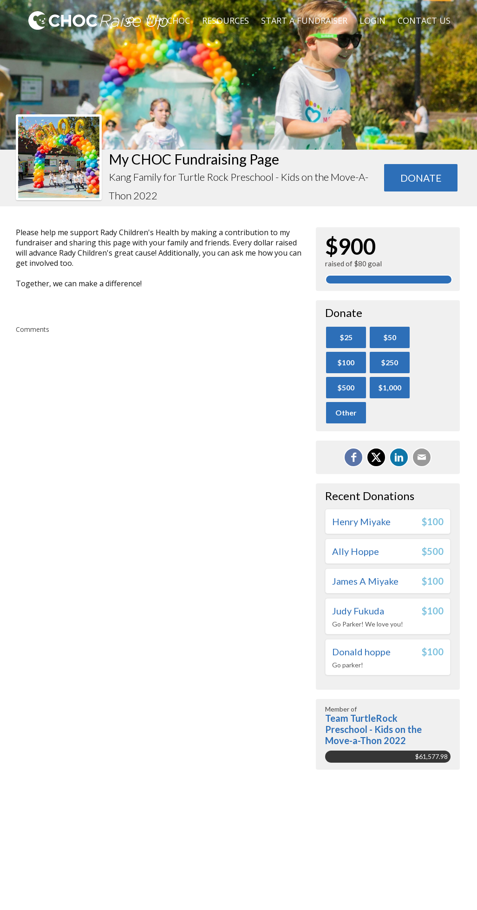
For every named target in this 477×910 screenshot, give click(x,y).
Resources (225, 20)
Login (372, 20)
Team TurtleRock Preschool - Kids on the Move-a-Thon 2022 (373, 729)
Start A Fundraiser (304, 20)
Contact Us (424, 20)
